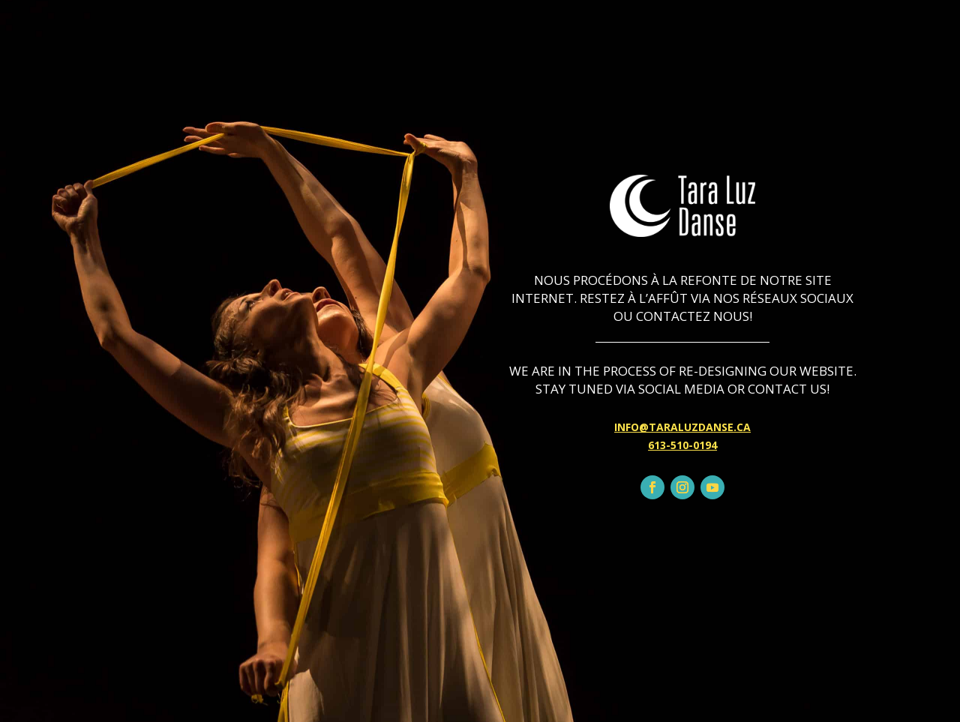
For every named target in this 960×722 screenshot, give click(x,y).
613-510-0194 (682, 445)
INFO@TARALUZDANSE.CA (682, 427)
